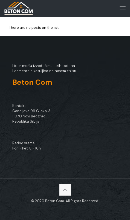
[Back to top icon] (65, 190)
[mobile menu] (122, 8)
